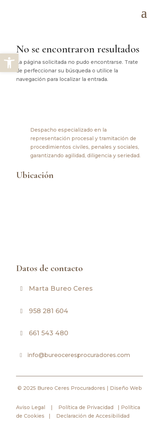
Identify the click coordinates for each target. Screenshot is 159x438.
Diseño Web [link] (126, 388)
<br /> (79, 220)
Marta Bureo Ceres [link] (60, 288)
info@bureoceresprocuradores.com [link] (78, 355)
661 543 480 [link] (48, 333)
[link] (9, 63)
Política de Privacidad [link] (85, 407)
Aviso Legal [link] (30, 407)
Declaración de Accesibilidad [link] (92, 416)
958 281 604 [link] (48, 311)
